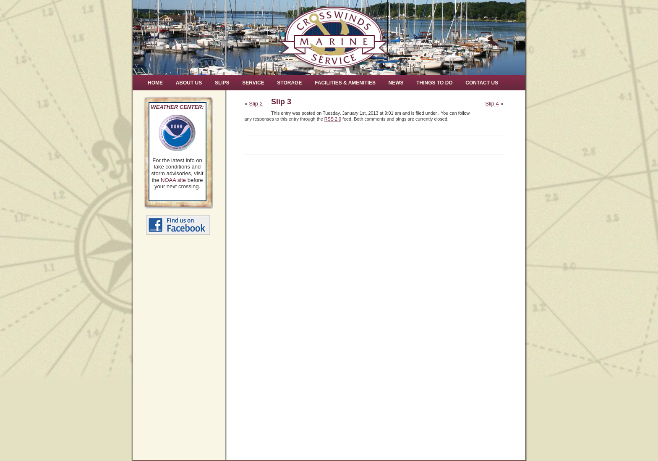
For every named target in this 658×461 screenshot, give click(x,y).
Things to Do (434, 83)
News (396, 83)
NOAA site (173, 180)
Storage (289, 83)
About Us (189, 83)
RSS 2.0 (332, 118)
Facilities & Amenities (345, 83)
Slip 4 (492, 103)
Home (155, 83)
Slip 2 (256, 103)
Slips (222, 83)
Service (253, 83)
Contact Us (481, 83)
